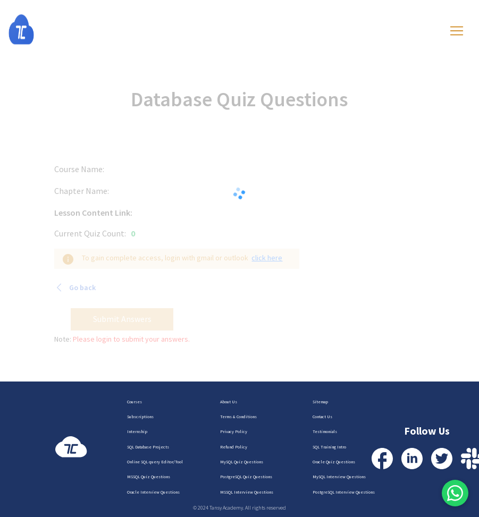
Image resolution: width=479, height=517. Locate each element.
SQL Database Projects (148, 447)
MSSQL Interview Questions (246, 492)
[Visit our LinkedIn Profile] (412, 458)
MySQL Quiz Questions (241, 461)
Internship (137, 431)
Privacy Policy (233, 431)
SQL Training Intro (329, 447)
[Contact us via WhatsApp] (455, 493)
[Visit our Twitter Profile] (441, 458)
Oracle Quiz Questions (334, 461)
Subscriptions (140, 416)
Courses (134, 401)
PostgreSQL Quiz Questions (246, 476)
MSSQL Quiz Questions (148, 476)
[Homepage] (32, 29)
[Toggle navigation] (456, 31)
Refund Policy (233, 447)
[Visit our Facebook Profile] (382, 458)
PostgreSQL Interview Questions (344, 492)
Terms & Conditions (238, 416)
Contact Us (322, 416)
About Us (228, 401)
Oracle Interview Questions (153, 492)
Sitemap (320, 401)
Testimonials (325, 431)
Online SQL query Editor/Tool (155, 461)
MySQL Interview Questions (339, 476)
